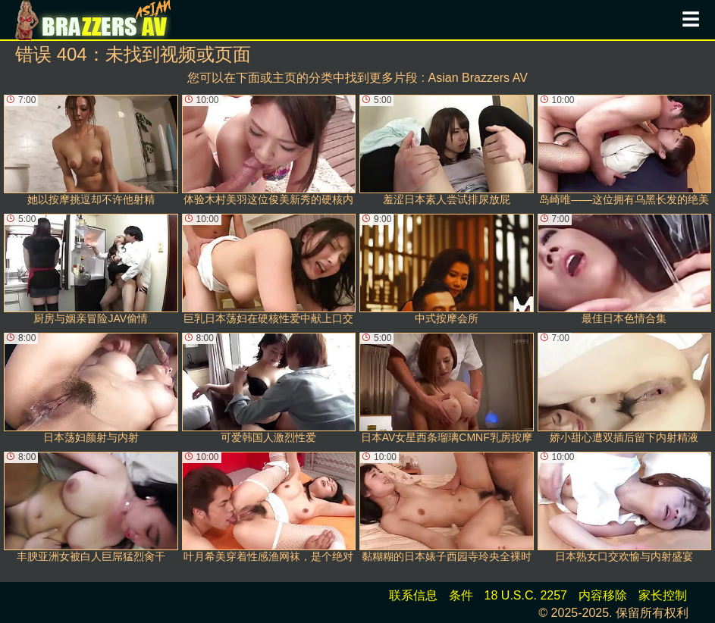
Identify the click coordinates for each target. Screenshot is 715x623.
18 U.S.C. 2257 (526, 595)
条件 (461, 595)
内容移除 (603, 595)
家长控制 (662, 595)
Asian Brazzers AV (478, 77)
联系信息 (413, 595)
